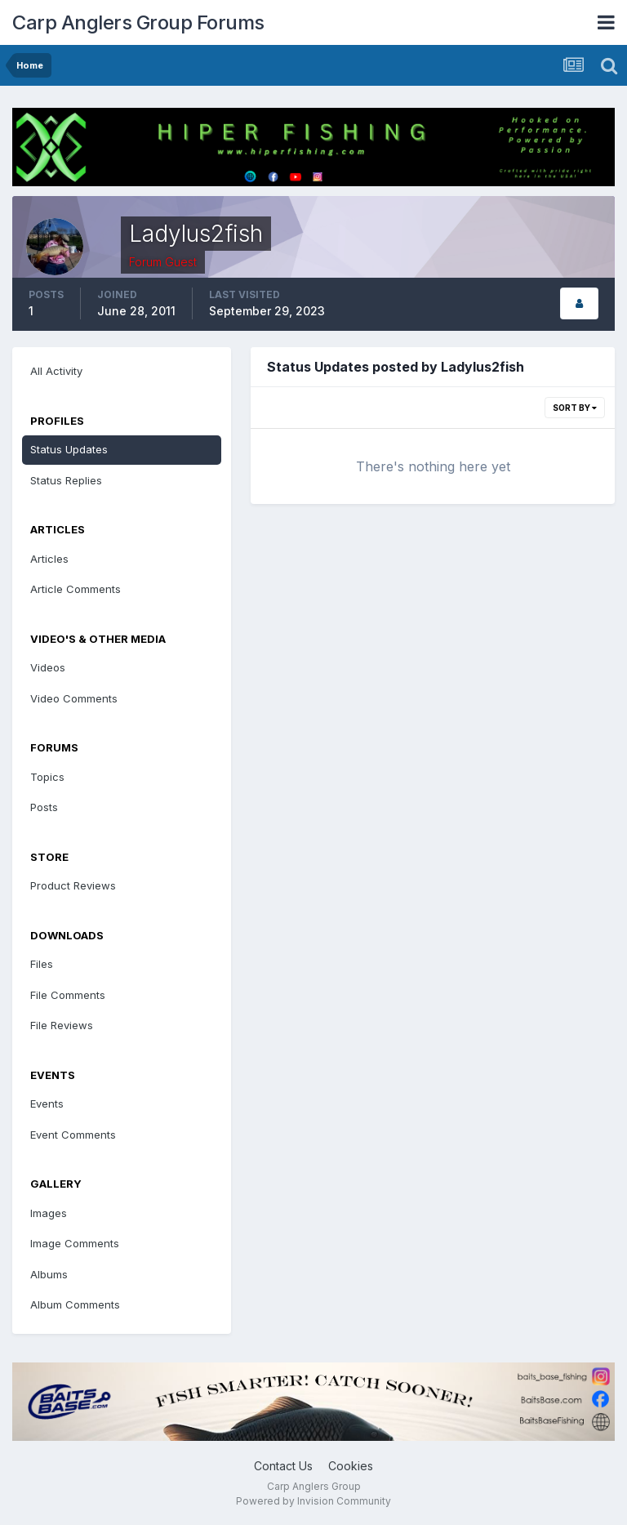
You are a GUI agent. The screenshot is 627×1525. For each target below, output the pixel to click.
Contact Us (283, 1466)
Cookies (350, 1466)
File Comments (67, 994)
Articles (49, 558)
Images (48, 1213)
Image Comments (74, 1243)
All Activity (56, 370)
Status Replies (66, 480)
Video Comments (74, 698)
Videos (47, 667)
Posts (44, 807)
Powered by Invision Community (313, 1501)
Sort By (575, 407)
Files (41, 963)
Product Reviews (73, 885)
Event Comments (73, 1134)
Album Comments (75, 1304)
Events (47, 1103)
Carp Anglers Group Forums (138, 22)
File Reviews (61, 1025)
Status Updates (69, 449)
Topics (47, 776)
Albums (49, 1274)
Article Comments (75, 588)
